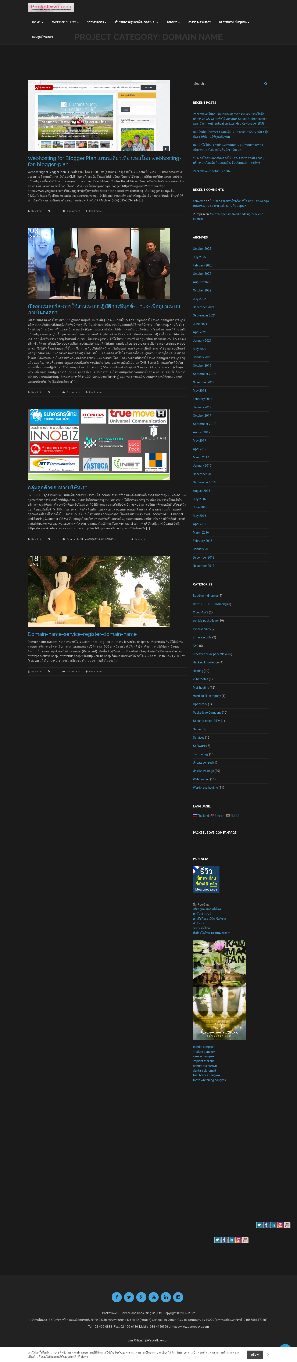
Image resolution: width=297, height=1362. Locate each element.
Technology (200, 754)
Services (198, 737)
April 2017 (200, 449)
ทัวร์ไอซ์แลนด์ (202, 913)
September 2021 (204, 315)
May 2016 (199, 515)
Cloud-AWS (200, 612)
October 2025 (202, 248)
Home (36, 22)
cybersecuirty (202, 629)
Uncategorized (203, 762)
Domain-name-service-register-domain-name (82, 634)
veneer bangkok (203, 1056)
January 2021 (202, 340)
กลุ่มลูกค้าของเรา (42, 37)
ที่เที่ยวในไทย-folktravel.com (211, 933)
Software (199, 746)
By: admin (37, 211)
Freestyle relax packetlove (210, 654)
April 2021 (200, 332)
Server (197, 729)
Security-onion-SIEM (206, 721)
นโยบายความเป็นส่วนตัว (190, 1352)
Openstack (200, 704)
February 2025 (202, 265)
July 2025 (199, 257)
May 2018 (199, 390)
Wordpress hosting (205, 787)
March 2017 (201, 457)
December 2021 (203, 307)
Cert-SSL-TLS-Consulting (210, 604)
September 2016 (204, 482)
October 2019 (202, 365)
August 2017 (201, 432)
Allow (255, 1354)
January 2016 (202, 549)
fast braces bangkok (206, 1075)
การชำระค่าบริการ (199, 22)
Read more (95, 211)
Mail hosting (201, 687)
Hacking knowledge (206, 662)
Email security (202, 637)
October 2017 (202, 415)
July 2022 (199, 299)
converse (199, 201)
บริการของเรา (95, 22)
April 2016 (200, 524)
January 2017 (202, 465)
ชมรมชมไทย (201, 928)
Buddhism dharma (205, 595)
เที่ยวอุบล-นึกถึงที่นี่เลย (207, 909)
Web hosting (201, 779)
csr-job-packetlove (205, 620)
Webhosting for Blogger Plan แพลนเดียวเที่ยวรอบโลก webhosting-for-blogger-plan (105, 161)
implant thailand (204, 1061)
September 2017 (204, 424)
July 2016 (199, 499)
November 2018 (203, 382)
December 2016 (203, 474)
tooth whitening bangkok (209, 1080)
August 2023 (201, 282)
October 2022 (202, 290)
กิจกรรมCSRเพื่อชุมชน (233, 22)
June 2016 (200, 507)
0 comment (73, 211)
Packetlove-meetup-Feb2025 (212, 171)
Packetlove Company (207, 712)
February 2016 (202, 540)
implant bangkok (204, 1051)
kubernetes (200, 679)
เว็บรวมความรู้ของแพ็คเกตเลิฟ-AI (135, 22)
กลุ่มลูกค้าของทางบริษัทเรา (57, 487)
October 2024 (202, 273)
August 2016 (201, 490)
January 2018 (202, 407)
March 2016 (201, 532)
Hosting (198, 671)
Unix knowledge (203, 771)
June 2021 (200, 324)
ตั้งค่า (84, 1356)
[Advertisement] (205, 1158)
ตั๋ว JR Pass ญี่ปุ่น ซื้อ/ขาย (209, 918)
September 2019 (204, 374)
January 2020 (202, 357)
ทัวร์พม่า (198, 923)
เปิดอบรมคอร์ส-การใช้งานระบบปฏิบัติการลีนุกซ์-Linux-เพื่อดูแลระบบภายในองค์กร (104, 309)
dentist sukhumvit (205, 1066)
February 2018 (202, 399)
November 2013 (203, 565)
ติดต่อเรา (172, 22)
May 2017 (199, 440)
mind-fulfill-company (207, 696)
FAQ (195, 646)
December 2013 (203, 557)
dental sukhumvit (204, 1070)
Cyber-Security (64, 22)
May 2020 (199, 349)
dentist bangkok (203, 1047)
